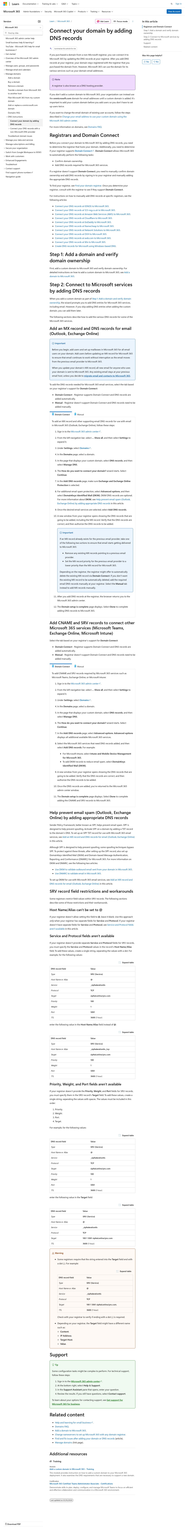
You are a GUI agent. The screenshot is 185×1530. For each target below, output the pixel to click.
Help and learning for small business (73, 1422)
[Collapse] (39, 21)
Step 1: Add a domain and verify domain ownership (161, 31)
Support (147, 43)
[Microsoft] (5, 4)
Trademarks (118, 1521)
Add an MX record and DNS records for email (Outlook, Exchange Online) (98, 836)
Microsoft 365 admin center (85, 431)
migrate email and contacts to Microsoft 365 (107, 375)
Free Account (174, 11)
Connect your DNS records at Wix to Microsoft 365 (80, 241)
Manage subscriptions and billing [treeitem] (20, 144)
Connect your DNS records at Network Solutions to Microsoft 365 (87, 230)
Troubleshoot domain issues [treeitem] (20, 136)
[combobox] (23, 27)
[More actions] (132, 21)
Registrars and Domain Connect (158, 26)
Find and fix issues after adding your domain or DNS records (85, 1438)
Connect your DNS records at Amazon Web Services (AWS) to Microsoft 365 (92, 214)
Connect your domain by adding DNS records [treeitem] (24, 122)
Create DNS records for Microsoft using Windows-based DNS (85, 245)
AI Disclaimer (9, 1521)
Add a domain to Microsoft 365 (70, 1430)
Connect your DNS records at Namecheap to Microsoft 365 (84, 226)
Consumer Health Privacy (82, 1521)
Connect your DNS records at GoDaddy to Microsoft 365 (83, 222)
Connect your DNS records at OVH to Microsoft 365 (80, 234)
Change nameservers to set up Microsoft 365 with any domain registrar (90, 1434)
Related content (150, 46)
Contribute (51, 1521)
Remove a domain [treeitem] (16, 86)
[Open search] (171, 3)
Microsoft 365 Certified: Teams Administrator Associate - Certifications (81, 1483)
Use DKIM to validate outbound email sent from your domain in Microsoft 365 (93, 869)
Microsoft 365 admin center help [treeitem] (20, 38)
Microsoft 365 (63, 21)
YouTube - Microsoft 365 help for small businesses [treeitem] (23, 48)
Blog (39, 1521)
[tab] (61, 414)
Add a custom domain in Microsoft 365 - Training (72, 1469)
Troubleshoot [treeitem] (11, 164)
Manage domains (63, 1442)
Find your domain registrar (88, 185)
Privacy (62, 1521)
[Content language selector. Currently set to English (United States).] (16, 1514)
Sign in (179, 3)
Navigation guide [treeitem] (13, 176)
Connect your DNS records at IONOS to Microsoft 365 (82, 206)
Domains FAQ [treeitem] (14, 112)
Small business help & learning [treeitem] (19, 42)
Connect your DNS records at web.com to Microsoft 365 (83, 237)
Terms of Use (103, 1521)
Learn (52, 21)
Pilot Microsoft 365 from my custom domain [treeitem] (24, 99)
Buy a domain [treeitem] (14, 82)
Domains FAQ (95, 126)
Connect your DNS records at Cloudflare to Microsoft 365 (83, 218)
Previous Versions (25, 1521)
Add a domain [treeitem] (14, 77)
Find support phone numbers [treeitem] (18, 172)
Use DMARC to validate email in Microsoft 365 (78, 873)
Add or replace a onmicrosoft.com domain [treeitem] (23, 107)
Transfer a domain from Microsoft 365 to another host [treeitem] (24, 92)
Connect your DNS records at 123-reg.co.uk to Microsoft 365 (85, 210)
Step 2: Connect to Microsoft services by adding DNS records (161, 38)
